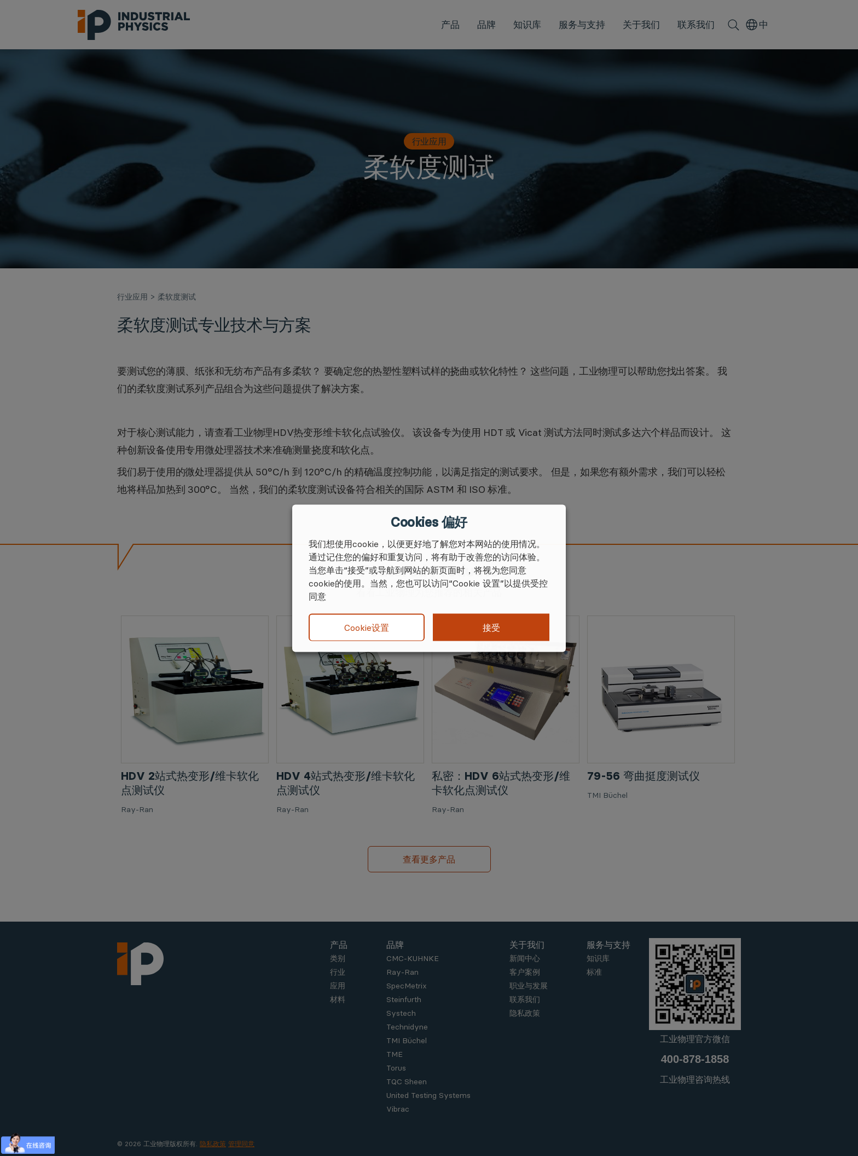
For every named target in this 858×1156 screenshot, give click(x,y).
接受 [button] (491, 627)
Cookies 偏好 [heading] (429, 521)
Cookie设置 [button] (366, 627)
